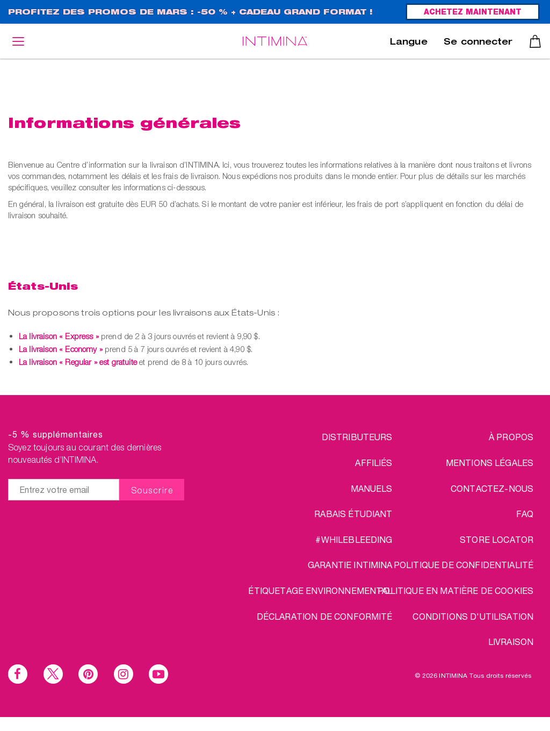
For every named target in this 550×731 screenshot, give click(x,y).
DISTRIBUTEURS (357, 437)
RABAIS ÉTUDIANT (353, 513)
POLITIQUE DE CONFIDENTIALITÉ (463, 565)
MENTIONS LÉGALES (490, 462)
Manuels (372, 488)
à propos (511, 437)
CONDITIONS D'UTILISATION (472, 616)
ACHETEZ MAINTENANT (473, 13)
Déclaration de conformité (325, 616)
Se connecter (478, 43)
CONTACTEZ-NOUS (492, 488)
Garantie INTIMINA (350, 565)
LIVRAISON (510, 641)
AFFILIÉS (373, 462)
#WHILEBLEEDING (353, 539)
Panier (535, 41)
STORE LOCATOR (496, 539)
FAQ (524, 513)
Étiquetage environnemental (320, 590)
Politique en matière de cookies (455, 590)
